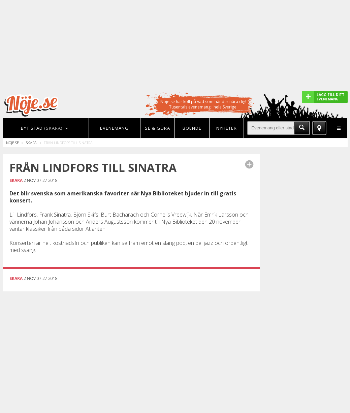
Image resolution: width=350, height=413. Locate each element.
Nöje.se (12, 142)
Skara (31, 142)
